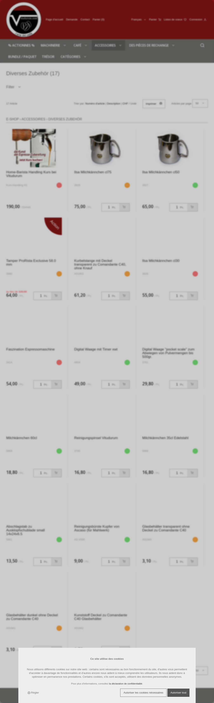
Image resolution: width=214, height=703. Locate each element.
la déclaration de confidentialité (125, 683)
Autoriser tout (178, 692)
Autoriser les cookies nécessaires (143, 692)
